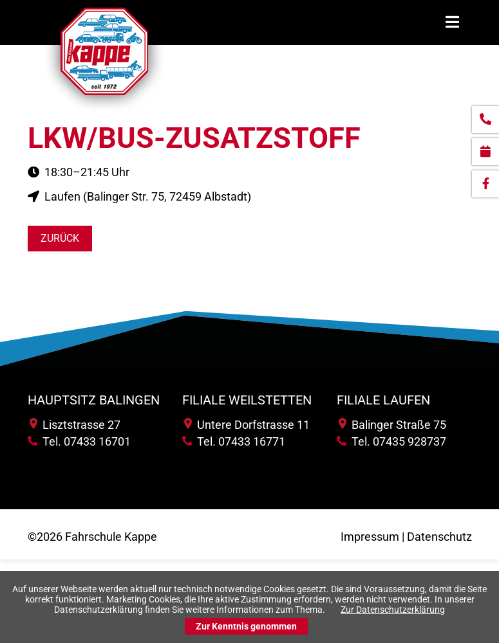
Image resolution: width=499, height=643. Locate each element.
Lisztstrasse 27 (75, 424)
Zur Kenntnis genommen (246, 626)
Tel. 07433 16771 (233, 441)
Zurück (60, 238)
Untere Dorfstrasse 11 (247, 424)
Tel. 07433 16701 (79, 441)
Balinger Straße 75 (392, 424)
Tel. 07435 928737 (391, 441)
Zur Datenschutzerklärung (393, 609)
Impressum (370, 536)
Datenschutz (439, 536)
